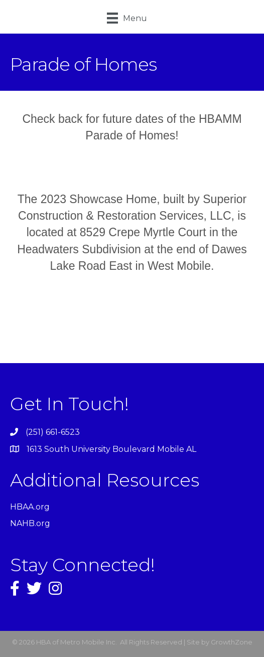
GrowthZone (231, 642)
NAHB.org (30, 523)
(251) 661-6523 (53, 432)
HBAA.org (30, 507)
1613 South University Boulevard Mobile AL (111, 449)
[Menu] (127, 18)
